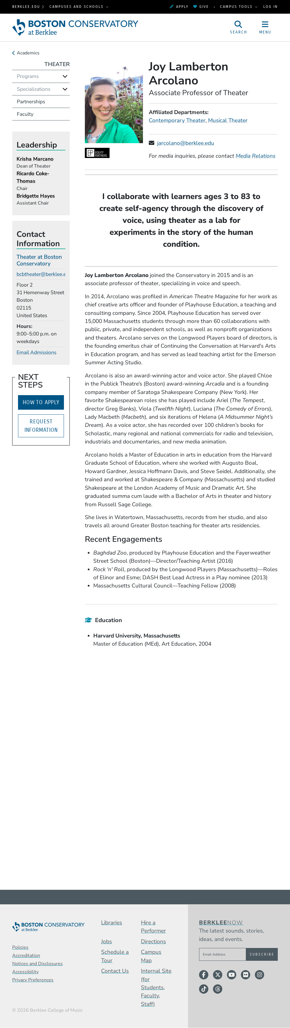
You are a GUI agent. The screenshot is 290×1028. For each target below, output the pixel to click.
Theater (57, 64)
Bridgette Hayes (36, 195)
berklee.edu (26, 6)
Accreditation (26, 955)
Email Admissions (36, 352)
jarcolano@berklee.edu (185, 143)
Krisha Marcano (35, 158)
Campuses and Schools (77, 6)
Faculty (25, 114)
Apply (179, 6)
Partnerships (31, 101)
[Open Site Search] (238, 27)
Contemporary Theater (177, 120)
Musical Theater (228, 120)
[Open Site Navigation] (265, 27)
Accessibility (25, 972)
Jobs (106, 941)
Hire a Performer (153, 927)
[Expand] (65, 76)
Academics (28, 53)
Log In (270, 6)
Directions (153, 941)
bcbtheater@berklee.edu (44, 274)
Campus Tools (237, 6)
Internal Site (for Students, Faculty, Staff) (156, 987)
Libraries (111, 922)
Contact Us (115, 971)
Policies (20, 947)
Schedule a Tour (115, 956)
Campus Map (151, 956)
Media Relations (255, 156)
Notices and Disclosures (37, 963)
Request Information (41, 425)
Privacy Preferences (32, 980)
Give (201, 6)
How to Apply (41, 402)
